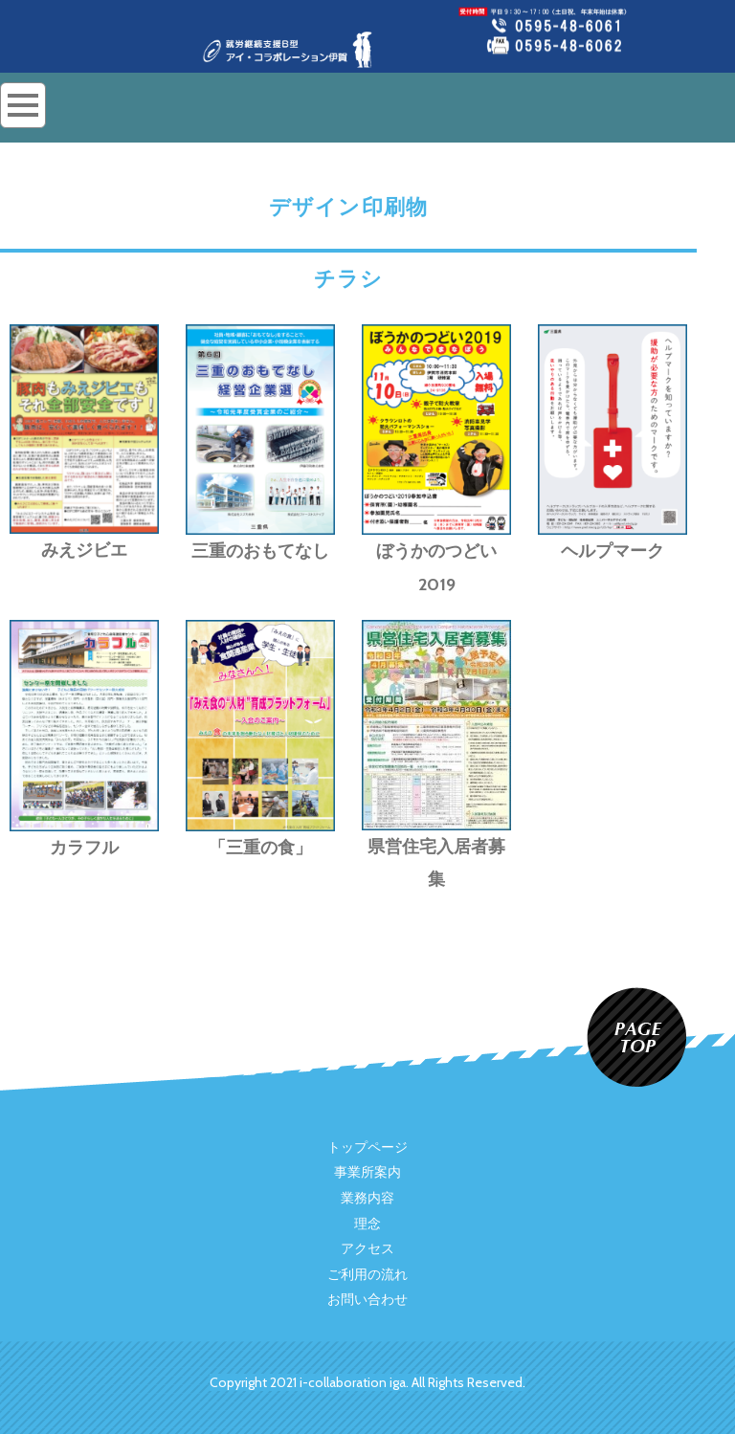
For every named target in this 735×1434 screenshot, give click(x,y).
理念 (367, 1223)
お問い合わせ (367, 1300)
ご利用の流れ (367, 1274)
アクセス (367, 1249)
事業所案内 (367, 1172)
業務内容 (367, 1197)
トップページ (367, 1147)
